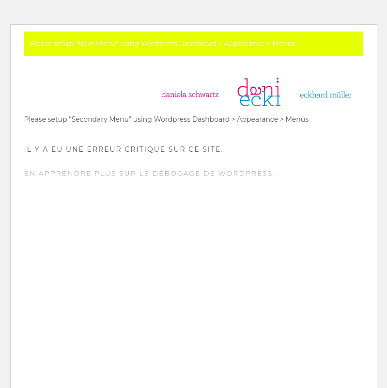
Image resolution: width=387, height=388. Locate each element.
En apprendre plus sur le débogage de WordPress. (150, 173)
